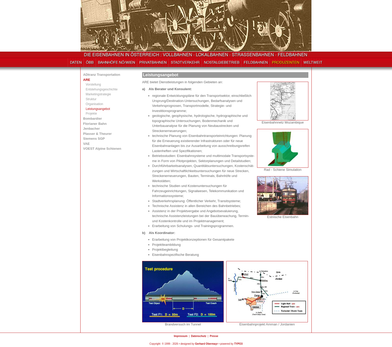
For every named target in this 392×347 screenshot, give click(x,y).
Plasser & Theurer (97, 134)
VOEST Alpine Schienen (102, 149)
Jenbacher (91, 128)
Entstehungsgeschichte (101, 89)
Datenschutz (198, 336)
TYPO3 (238, 343)
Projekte (91, 113)
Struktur (91, 99)
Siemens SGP (94, 138)
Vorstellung (93, 84)
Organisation (94, 104)
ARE (86, 80)
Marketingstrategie (98, 94)
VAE (86, 144)
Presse (214, 336)
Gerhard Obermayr (206, 343)
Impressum (180, 336)
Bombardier (92, 118)
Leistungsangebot (98, 109)
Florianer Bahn (95, 124)
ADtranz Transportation (101, 75)
